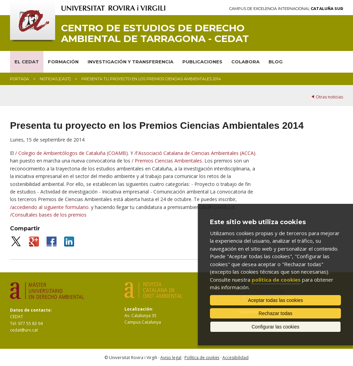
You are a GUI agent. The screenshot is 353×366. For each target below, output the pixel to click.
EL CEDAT (26, 61)
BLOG (276, 61)
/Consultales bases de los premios (48, 214)
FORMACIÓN (63, 61)
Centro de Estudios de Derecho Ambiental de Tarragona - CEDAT (155, 33)
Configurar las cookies (276, 327)
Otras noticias (329, 97)
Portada (19, 78)
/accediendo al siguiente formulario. (50, 207)
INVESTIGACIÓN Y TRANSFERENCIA (130, 61)
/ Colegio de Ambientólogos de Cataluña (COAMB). (72, 153)
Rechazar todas (275, 313)
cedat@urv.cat (24, 330)
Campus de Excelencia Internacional (286, 9)
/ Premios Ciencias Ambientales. (168, 160)
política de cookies (276, 279)
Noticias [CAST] (55, 78)
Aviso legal (170, 357)
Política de (201, 357)
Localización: (138, 309)
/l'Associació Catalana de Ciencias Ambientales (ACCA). (195, 153)
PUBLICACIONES (202, 61)
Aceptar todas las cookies (275, 300)
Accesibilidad (235, 357)
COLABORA (245, 61)
